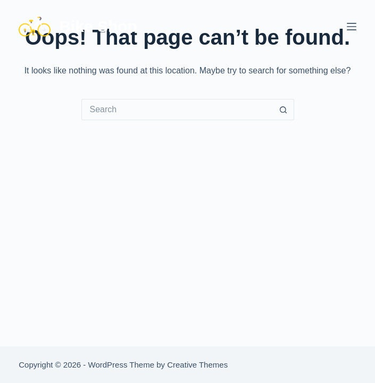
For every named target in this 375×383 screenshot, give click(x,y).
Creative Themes (197, 364)
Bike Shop (98, 26)
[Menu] (351, 26)
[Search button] (283, 109)
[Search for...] (177, 109)
